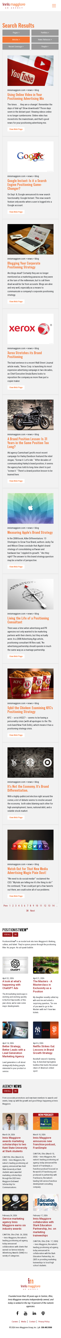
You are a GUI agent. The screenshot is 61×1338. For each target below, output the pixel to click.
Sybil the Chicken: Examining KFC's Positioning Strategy (30, 709)
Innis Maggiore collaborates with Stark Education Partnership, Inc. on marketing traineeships (44, 1227)
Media (23, 1321)
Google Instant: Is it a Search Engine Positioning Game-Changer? (27, 184)
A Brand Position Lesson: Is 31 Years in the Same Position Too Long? (28, 442)
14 (53, 905)
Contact (32, 1321)
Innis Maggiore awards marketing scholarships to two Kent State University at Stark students (14, 1144)
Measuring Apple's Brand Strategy (30, 532)
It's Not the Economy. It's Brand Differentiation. (28, 788)
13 (49, 905)
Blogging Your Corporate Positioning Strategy (23, 265)
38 (27, 910)
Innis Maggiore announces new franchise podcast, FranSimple (44, 1142)
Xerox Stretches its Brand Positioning (24, 354)
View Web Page (16, 129)
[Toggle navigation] (54, 6)
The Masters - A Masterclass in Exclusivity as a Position (42, 986)
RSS (15, 934)
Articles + (16, 40)
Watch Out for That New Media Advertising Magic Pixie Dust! (27, 870)
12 (45, 905)
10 (37, 905)
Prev (6, 905)
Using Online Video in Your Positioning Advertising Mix (25, 96)
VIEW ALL (7, 934)
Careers (15, 1321)
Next (32, 910)
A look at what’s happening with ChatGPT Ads (11, 985)
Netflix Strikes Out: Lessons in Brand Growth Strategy (44, 1050)
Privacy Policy (43, 1321)
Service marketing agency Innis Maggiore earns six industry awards (14, 1223)
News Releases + (45, 40)
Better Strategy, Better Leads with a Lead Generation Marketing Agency (13, 1051)
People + (44, 46)
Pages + (16, 33)
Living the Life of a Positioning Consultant (28, 620)
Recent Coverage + (16, 46)
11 (41, 905)
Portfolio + (45, 33)
